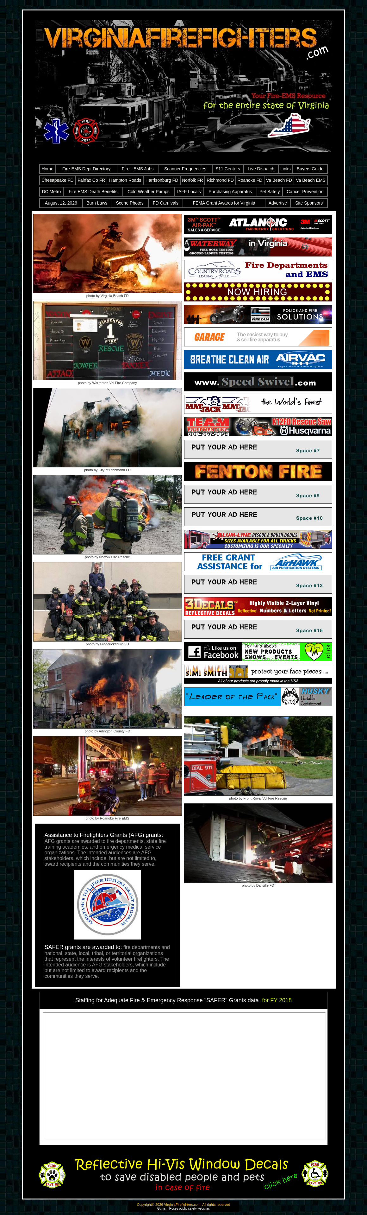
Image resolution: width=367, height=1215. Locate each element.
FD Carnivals (165, 203)
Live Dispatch (261, 168)
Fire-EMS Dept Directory (86, 168)
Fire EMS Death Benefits (93, 191)
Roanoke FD (250, 180)
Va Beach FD (279, 180)
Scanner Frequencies (185, 168)
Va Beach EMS (311, 180)
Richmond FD (220, 180)
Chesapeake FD (57, 180)
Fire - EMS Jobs (137, 168)
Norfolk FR (192, 180)
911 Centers (228, 168)
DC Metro (51, 191)
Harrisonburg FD (162, 180)
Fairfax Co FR (91, 180)
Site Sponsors (309, 203)
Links (285, 168)
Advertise (278, 203)
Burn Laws (96, 203)
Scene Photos (129, 203)
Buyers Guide (310, 168)
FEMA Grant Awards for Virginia (224, 203)
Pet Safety (269, 191)
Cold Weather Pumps (149, 191)
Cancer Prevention (305, 191)
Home (47, 168)
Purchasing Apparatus (230, 191)
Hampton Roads (125, 180)
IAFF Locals (189, 191)
